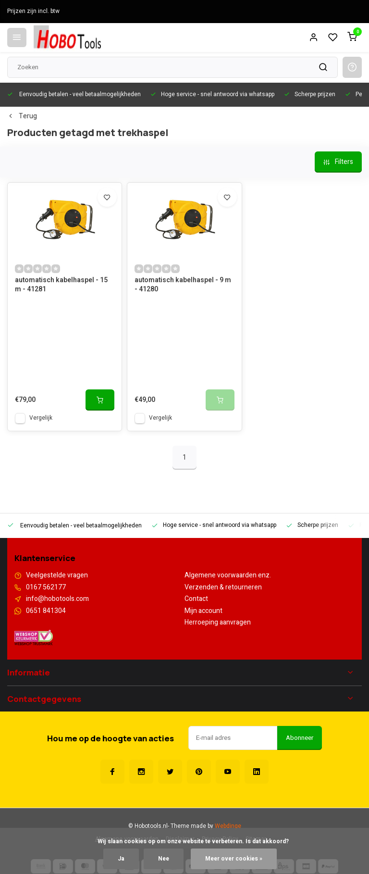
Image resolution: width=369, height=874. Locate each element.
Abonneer (299, 738)
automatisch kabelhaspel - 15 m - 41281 (61, 285)
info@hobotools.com (57, 599)
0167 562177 (46, 587)
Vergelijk (40, 418)
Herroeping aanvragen (217, 622)
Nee (163, 859)
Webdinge (228, 826)
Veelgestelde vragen (57, 575)
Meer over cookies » (233, 859)
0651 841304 (46, 611)
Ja (121, 859)
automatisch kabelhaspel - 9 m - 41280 (183, 285)
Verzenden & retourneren (223, 587)
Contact (196, 599)
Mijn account (203, 611)
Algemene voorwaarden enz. (227, 575)
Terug (22, 116)
